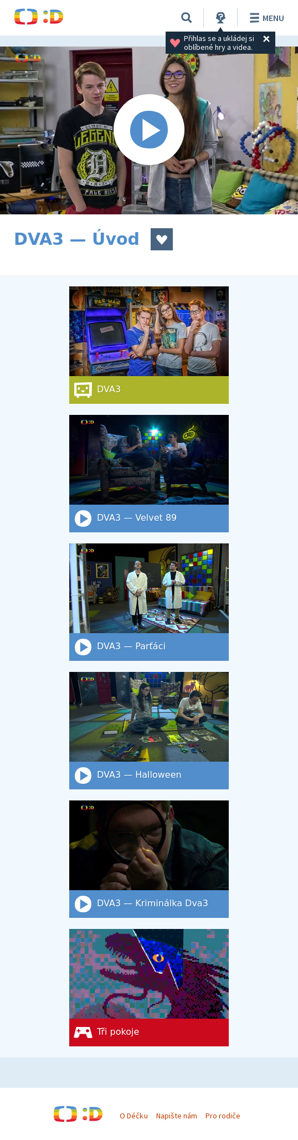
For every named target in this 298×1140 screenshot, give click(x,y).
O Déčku (133, 1116)
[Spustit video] (149, 130)
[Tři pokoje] (149, 987)
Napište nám (176, 1116)
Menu (265, 17)
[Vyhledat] (186, 17)
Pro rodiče (222, 1116)
